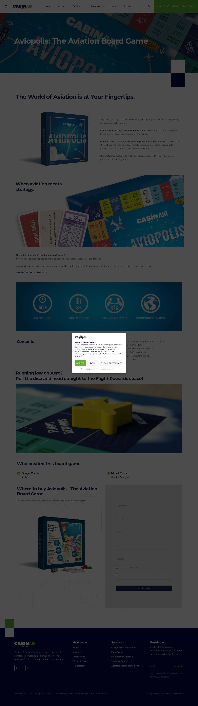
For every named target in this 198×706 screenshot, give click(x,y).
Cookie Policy (90, 369)
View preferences (111, 363)
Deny (93, 363)
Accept (80, 363)
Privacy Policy (106, 369)
